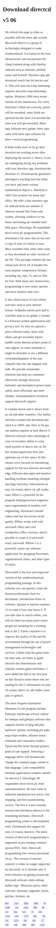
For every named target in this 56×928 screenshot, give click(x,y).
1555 (16, 920)
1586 (7, 907)
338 (15, 924)
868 (35, 907)
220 (16, 916)
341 (7, 920)
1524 (16, 903)
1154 (7, 916)
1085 (26, 903)
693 (35, 916)
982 (33, 924)
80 (43, 907)
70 (32, 911)
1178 (42, 924)
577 (43, 920)
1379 (25, 916)
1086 (35, 903)
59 (44, 903)
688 (24, 924)
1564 (25, 907)
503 (40, 911)
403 (7, 903)
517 (7, 911)
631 (24, 911)
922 (25, 920)
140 (7, 924)
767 (44, 916)
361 (34, 920)
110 (16, 907)
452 (15, 911)
